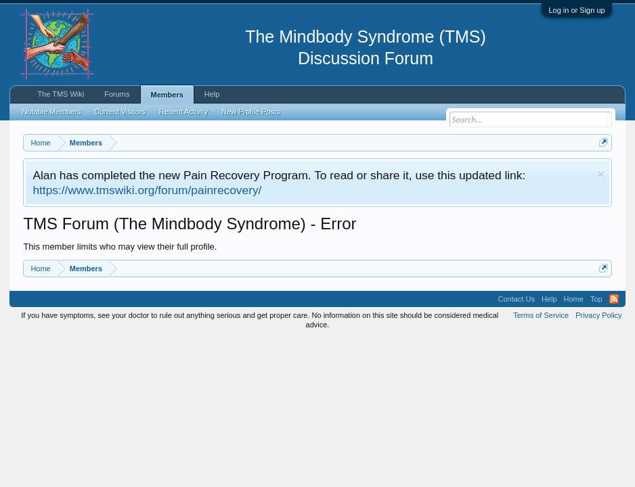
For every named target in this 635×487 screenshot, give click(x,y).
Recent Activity (183, 112)
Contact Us (516, 299)
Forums (116, 94)
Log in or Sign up (576, 10)
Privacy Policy (598, 315)
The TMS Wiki (60, 94)
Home (574, 299)
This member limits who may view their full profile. (120, 246)
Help (212, 94)
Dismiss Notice (601, 174)
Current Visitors (120, 112)
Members (167, 95)
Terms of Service (541, 315)
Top (596, 299)
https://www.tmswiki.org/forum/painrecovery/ (146, 190)
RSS (614, 299)
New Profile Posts (250, 112)
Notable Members (51, 112)
